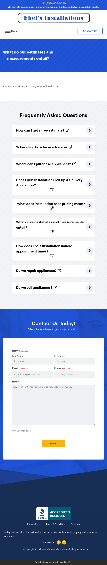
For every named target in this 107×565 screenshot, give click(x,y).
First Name (17, 356)
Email (19, 368)
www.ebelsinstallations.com (55, 549)
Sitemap (75, 524)
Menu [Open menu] (11, 31)
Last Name (59, 356)
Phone (62, 368)
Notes (15, 382)
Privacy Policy (34, 524)
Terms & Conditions (56, 524)
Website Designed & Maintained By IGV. (53, 562)
